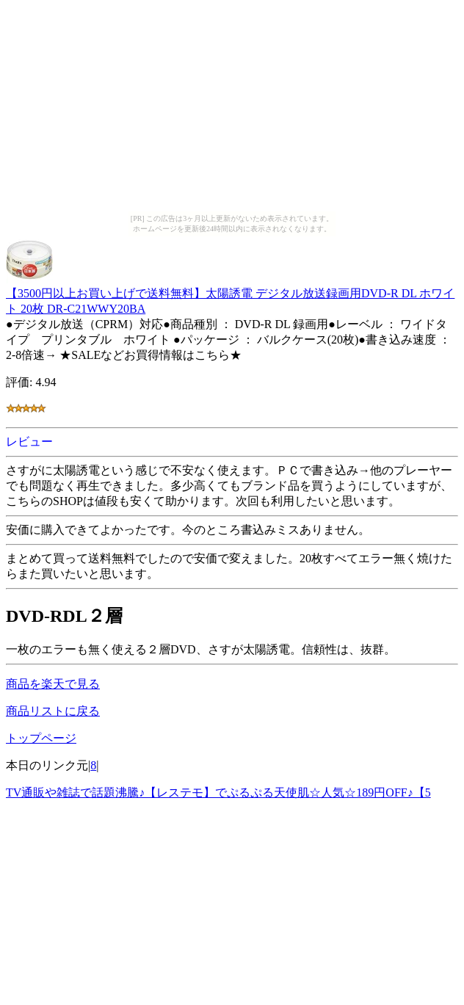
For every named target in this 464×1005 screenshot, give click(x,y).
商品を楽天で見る (53, 684)
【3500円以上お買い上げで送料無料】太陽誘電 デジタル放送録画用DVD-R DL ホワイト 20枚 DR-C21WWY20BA (230, 294)
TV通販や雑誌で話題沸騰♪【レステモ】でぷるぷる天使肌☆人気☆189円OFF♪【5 (218, 792)
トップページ (41, 738)
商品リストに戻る (53, 711)
